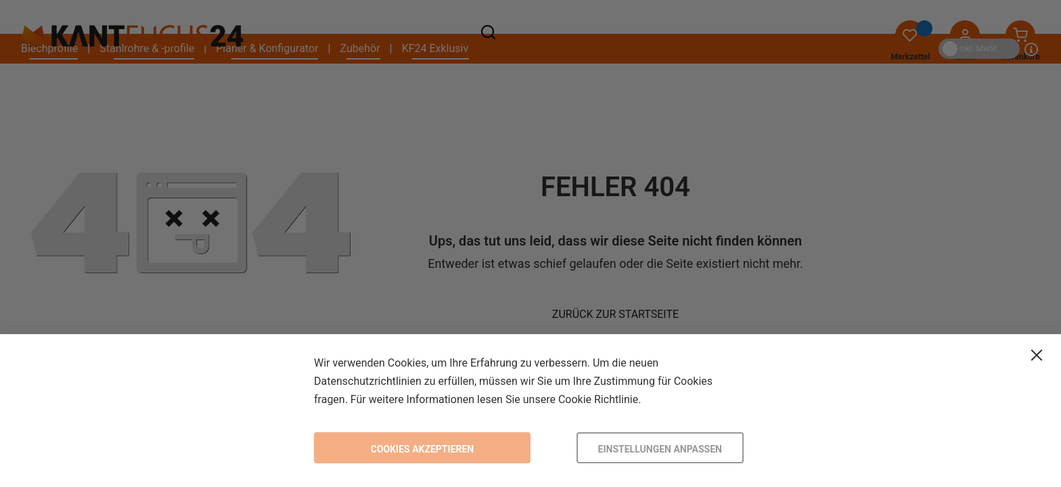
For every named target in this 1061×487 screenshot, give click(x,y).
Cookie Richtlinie (598, 398)
